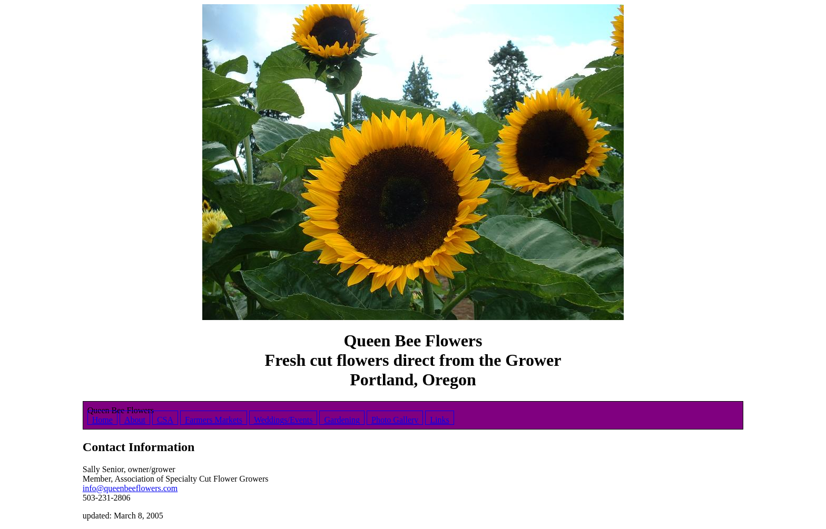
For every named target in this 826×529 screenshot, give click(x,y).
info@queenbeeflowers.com (130, 488)
